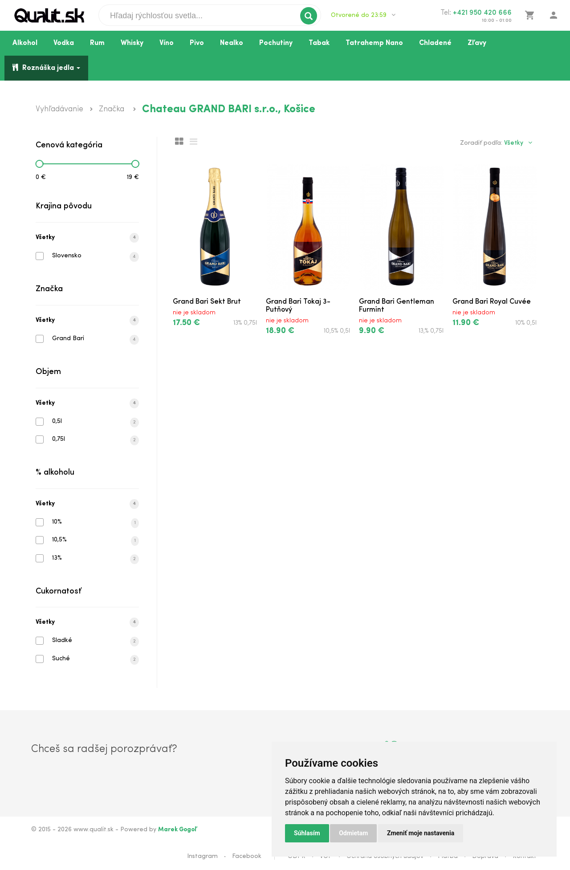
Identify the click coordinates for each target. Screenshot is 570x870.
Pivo (197, 43)
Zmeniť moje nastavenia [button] (420, 833)
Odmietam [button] (353, 833)
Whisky (132, 43)
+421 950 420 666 (482, 12)
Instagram (202, 856)
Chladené (435, 43)
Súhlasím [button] (307, 833)
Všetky (87, 238)
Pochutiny (276, 43)
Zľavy (477, 43)
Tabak (319, 43)
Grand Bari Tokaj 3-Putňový (298, 305)
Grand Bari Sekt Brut (207, 301)
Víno (166, 43)
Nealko (231, 43)
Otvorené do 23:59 (363, 15)
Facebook (246, 856)
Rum (97, 43)
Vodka (63, 43)
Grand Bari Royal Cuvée (491, 301)
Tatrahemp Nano (374, 43)
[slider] (39, 164)
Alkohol (24, 43)
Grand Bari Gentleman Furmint (396, 305)
